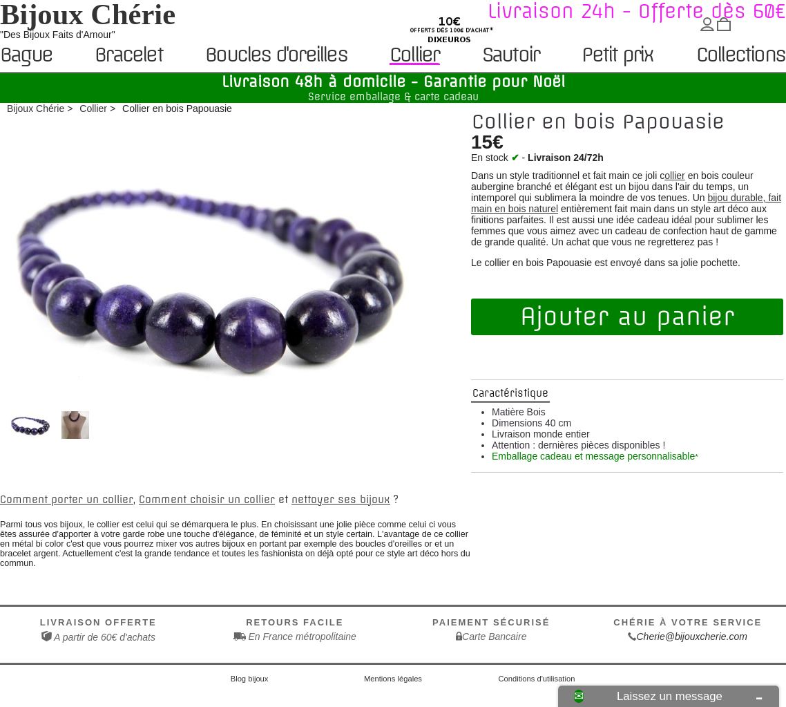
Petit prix (617, 55)
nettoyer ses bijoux (340, 499)
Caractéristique (510, 393)
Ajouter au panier (627, 316)
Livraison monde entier (541, 434)
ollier (674, 175)
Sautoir (510, 55)
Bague (26, 55)
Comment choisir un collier (207, 499)
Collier (414, 55)
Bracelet (128, 55)
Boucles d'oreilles (276, 55)
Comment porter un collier (66, 499)
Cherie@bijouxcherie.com (691, 636)
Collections (740, 55)
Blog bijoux (250, 679)
